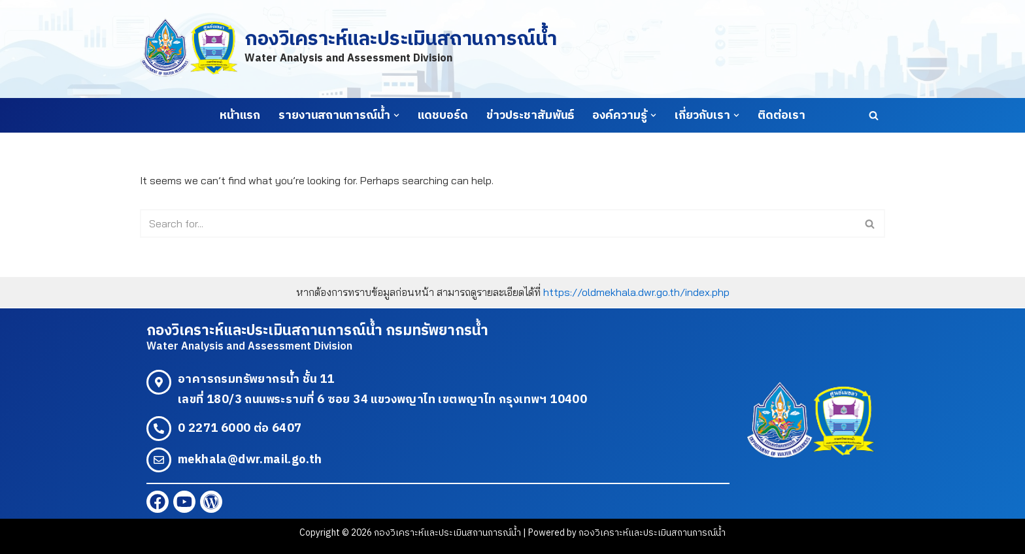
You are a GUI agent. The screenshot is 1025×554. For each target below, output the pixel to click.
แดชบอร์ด (443, 115)
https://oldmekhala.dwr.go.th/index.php (636, 292)
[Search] (874, 115)
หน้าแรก (240, 115)
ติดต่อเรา (781, 115)
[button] (396, 115)
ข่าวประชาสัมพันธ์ (530, 115)
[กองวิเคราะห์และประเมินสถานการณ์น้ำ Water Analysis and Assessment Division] (348, 48)
